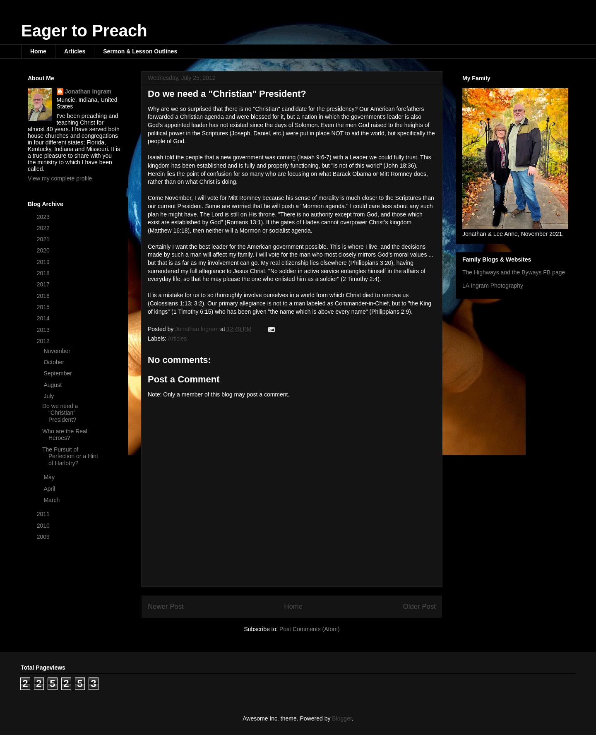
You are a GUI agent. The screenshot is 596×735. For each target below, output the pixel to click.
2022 (44, 228)
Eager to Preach (84, 31)
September (58, 373)
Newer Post (166, 606)
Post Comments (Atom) (309, 629)
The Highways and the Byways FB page (513, 272)
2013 (44, 330)
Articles (74, 51)
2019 (44, 262)
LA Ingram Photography (492, 285)
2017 (44, 284)
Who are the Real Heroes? (64, 435)
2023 (44, 217)
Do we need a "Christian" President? (60, 413)
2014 (44, 318)
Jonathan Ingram (88, 91)
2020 (44, 250)
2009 (44, 536)
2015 (44, 307)
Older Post (419, 606)
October (54, 362)
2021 (44, 239)
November (57, 351)
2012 (44, 341)
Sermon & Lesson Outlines (140, 51)
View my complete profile (60, 178)
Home (38, 51)
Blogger (341, 718)
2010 (44, 525)
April (50, 488)
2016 (44, 296)
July (49, 396)
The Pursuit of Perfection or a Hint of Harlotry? (70, 456)
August (53, 385)
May (49, 477)
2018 (44, 273)
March (52, 500)
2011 (44, 514)
